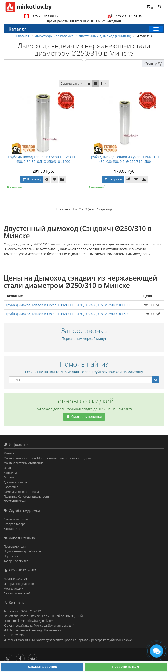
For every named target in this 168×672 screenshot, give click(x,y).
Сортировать (72, 83)
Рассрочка (11, 487)
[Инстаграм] (9, 657)
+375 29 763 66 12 (44, 15)
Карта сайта (12, 529)
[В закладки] (54, 179)
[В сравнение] (62, 179)
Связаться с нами (16, 519)
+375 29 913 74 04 (127, 15)
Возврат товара (14, 524)
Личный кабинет (15, 579)
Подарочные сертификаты (22, 551)
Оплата (9, 477)
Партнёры (11, 556)
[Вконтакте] (33, 657)
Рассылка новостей (17, 593)
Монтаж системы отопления (23, 463)
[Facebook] (21, 657)
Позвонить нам (125, 666)
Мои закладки (13, 588)
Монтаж (9, 453)
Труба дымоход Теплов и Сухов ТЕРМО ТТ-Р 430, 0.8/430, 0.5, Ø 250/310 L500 (124, 159)
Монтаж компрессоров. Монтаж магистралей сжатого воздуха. (47, 458)
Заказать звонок (42, 666)
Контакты (10, 472)
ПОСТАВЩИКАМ (15, 501)
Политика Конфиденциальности (26, 497)
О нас (7, 468)
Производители (15, 546)
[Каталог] (156, 29)
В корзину (31, 179)
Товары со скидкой (17, 561)
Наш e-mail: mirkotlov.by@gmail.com (29, 621)
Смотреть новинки (84, 416)
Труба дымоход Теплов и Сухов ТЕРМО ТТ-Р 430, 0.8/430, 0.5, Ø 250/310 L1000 (43, 159)
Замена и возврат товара (21, 492)
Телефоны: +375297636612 (22, 611)
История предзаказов (19, 584)
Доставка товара (15, 482)
